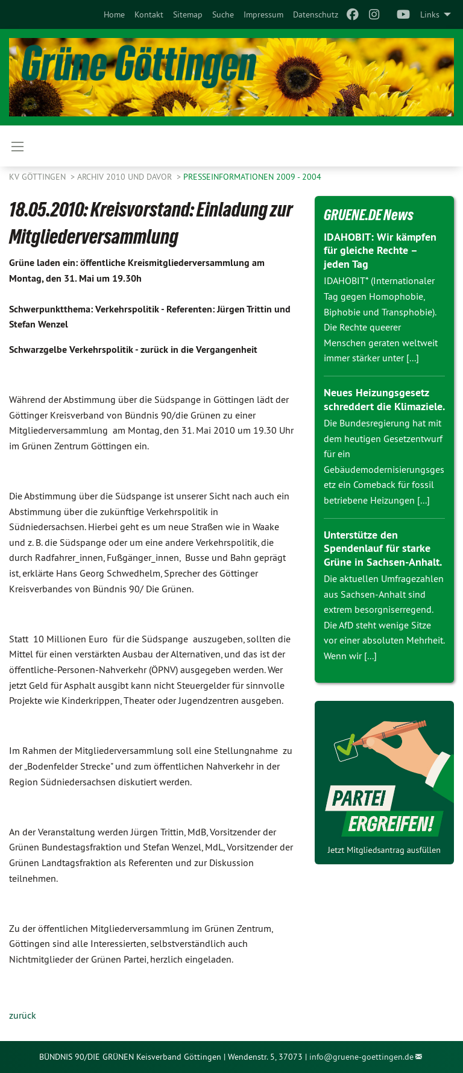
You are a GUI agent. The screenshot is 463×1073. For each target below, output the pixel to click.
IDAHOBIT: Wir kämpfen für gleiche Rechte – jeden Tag (380, 250)
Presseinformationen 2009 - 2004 (252, 176)
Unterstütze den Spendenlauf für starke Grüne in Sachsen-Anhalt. (383, 548)
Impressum (263, 14)
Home (114, 14)
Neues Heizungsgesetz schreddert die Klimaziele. (384, 399)
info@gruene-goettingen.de (361, 1056)
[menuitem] (114, 14)
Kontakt (148, 14)
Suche (223, 14)
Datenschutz (315, 14)
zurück (22, 1015)
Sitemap (188, 14)
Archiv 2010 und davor (125, 176)
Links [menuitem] (429, 14)
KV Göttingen (38, 176)
